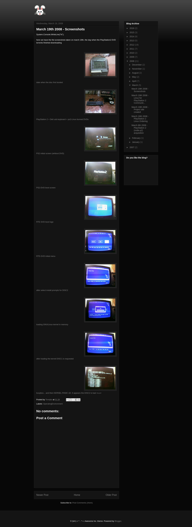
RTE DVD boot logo (44, 222)
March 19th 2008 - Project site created (140, 109)
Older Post (111, 495)
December (137, 65)
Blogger (118, 521)
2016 (132, 28)
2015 (132, 32)
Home (77, 495)
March (135, 85)
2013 (132, 40)
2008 (132, 61)
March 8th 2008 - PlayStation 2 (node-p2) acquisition (139, 129)
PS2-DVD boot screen (46, 188)
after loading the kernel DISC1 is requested (55, 359)
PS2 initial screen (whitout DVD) (50, 153)
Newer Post (42, 495)
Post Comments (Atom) (82, 503)
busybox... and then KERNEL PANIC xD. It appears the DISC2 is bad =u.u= (68, 393)
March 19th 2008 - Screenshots (140, 90)
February (136, 138)
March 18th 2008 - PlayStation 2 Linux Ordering (140, 119)
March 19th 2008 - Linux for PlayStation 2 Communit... (140, 99)
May (134, 77)
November (137, 69)
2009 (132, 57)
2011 (132, 49)
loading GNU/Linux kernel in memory (52, 324)
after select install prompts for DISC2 (52, 290)
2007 (132, 147)
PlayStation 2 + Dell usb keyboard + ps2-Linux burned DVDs (62, 119)
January (136, 142)
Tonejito (49, 399)
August (135, 73)
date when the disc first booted (49, 82)
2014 (132, 36)
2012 (132, 45)
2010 (132, 53)
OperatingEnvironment (53, 404)
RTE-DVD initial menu (45, 256)
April (134, 81)
